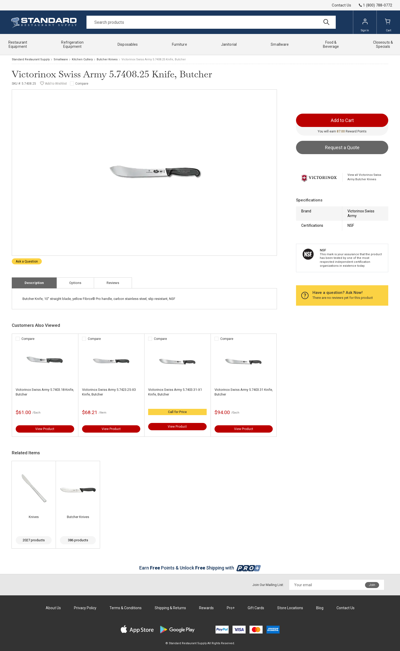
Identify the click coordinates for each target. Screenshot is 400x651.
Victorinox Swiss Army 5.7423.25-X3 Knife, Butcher (109, 392)
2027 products (34, 540)
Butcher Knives (107, 59)
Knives (34, 517)
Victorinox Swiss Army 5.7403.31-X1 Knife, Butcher (175, 392)
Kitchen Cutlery (82, 59)
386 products (78, 540)
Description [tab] (34, 283)
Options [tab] (75, 283)
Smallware (61, 59)
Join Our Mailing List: (268, 585)
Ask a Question (27, 261)
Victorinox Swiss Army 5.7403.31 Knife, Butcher (244, 392)
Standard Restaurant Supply (31, 59)
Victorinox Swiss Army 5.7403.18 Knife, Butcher (45, 392)
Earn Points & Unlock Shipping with (200, 568)
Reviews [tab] (113, 283)
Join (372, 585)
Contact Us (341, 5)
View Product (44, 429)
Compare (81, 83)
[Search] (211, 22)
